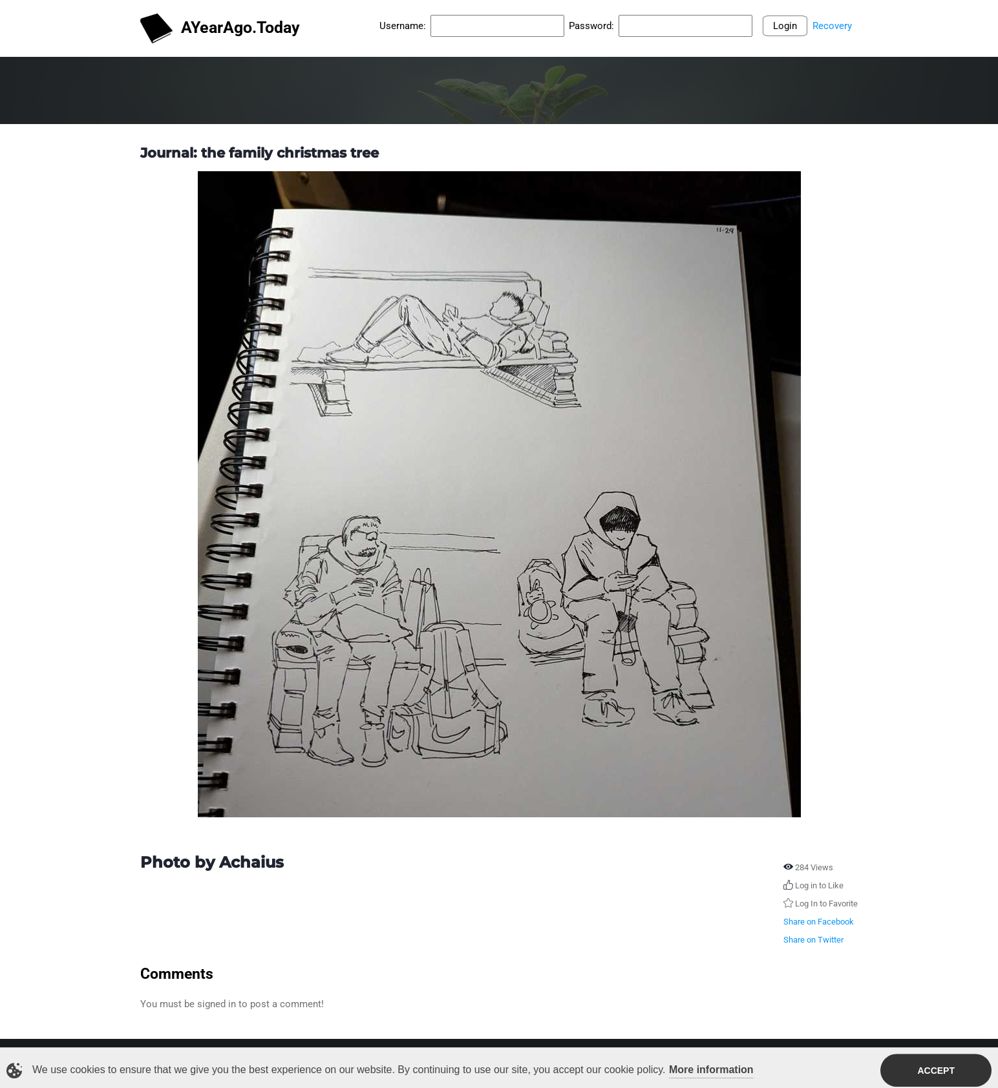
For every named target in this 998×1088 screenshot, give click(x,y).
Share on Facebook (818, 921)
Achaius (251, 862)
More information (711, 1071)
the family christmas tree (290, 153)
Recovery (832, 26)
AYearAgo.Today (220, 29)
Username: (402, 26)
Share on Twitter (813, 940)
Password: (591, 26)
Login (785, 26)
